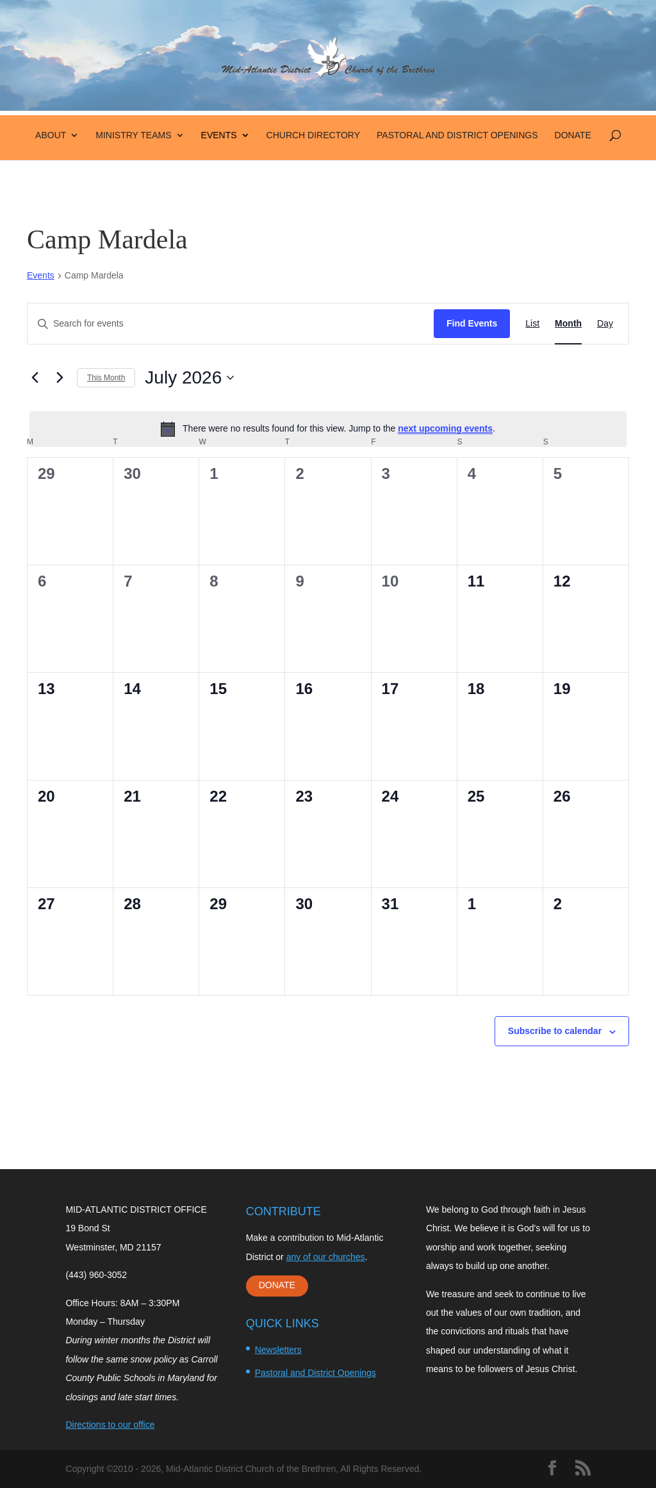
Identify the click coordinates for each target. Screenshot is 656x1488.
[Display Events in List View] (532, 323)
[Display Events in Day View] (605, 323)
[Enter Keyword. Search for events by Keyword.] (231, 323)
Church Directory (313, 135)
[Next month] (59, 377)
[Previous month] (34, 377)
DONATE (277, 1285)
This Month (106, 377)
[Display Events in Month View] (568, 323)
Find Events (472, 323)
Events (219, 135)
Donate (573, 135)
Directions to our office (109, 1424)
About (50, 135)
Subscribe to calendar (555, 1031)
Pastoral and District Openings (457, 135)
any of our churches (325, 1257)
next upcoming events (445, 428)
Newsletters (278, 1350)
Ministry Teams (133, 135)
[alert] (328, 429)
